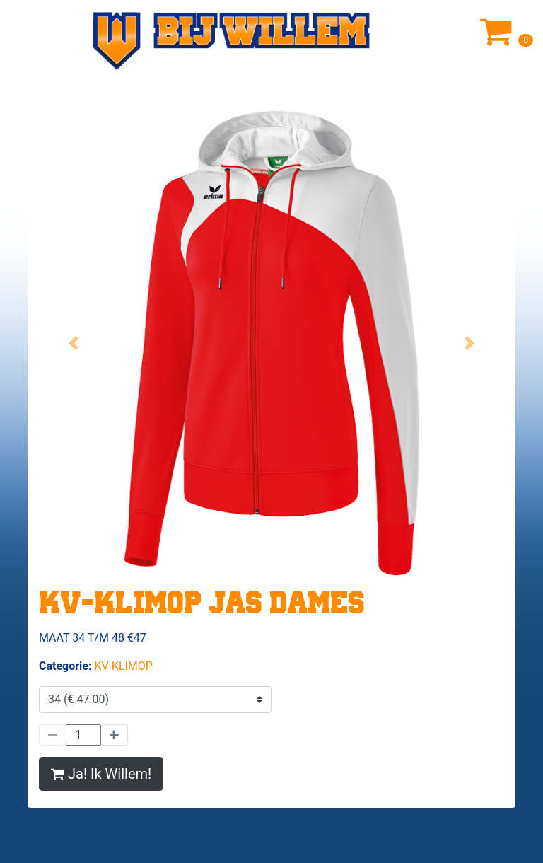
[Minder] (52, 735)
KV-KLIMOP (123, 666)
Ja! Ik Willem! (101, 773)
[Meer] (114, 735)
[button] (74, 343)
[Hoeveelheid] (83, 735)
